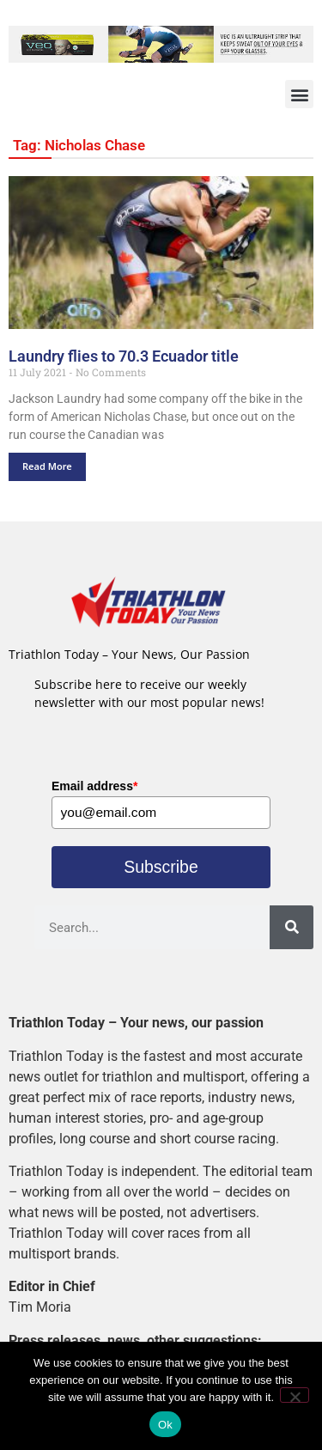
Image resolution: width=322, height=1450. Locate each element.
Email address (94, 786)
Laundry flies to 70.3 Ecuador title (124, 356)
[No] (294, 1395)
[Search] (291, 930)
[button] (299, 94)
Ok (165, 1424)
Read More (47, 466)
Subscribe (161, 869)
